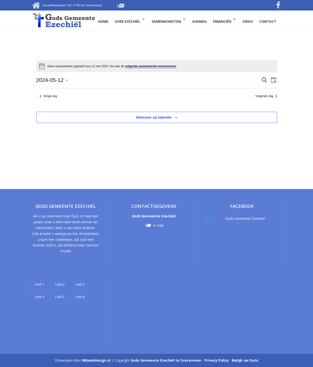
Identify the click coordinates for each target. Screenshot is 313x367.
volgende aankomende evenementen (150, 66)
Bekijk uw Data (245, 360)
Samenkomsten (166, 21)
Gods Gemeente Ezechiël (245, 218)
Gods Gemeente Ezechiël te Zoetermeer (166, 360)
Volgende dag (266, 96)
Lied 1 (39, 284)
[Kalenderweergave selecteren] (273, 80)
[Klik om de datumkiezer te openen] (52, 80)
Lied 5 (60, 296)
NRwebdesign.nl (96, 360)
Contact (267, 21)
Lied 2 (60, 284)
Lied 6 (80, 296)
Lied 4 (39, 296)
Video (248, 21)
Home (103, 21)
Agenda (199, 21)
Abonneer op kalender (154, 117)
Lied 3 (80, 284)
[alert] (112, 66)
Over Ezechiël (127, 21)
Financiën (222, 21)
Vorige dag (48, 96)
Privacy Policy (217, 360)
